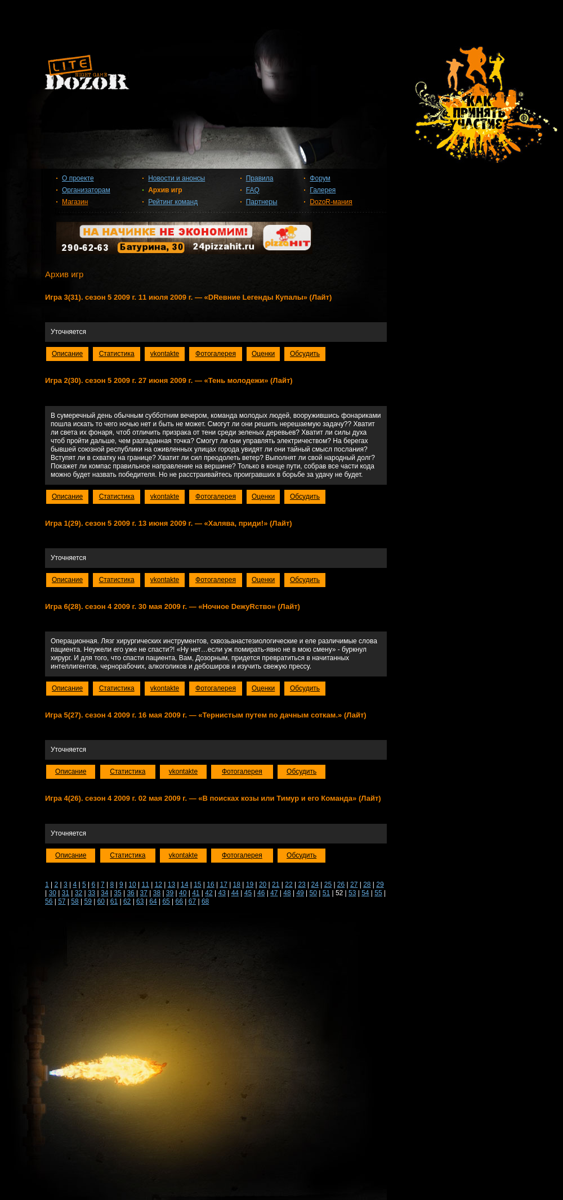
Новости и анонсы (176, 178)
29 (379, 884)
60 (101, 901)
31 (65, 893)
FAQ (253, 190)
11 (145, 884)
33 (91, 893)
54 (365, 893)
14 (184, 884)
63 (140, 901)
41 (195, 893)
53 (352, 893)
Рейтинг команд (173, 202)
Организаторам (86, 190)
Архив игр (165, 190)
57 (61, 901)
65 (165, 901)
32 (78, 893)
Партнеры (262, 202)
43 (221, 893)
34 (104, 893)
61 (114, 901)
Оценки (263, 354)
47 (274, 893)
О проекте (78, 178)
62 (127, 901)
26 (341, 884)
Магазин (75, 202)
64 (153, 901)
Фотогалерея (215, 354)
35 (117, 893)
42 (208, 893)
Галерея (323, 190)
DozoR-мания (331, 202)
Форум (320, 178)
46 (261, 893)
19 (249, 884)
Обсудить (305, 354)
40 (182, 893)
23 (301, 884)
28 (366, 884)
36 (130, 893)
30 (52, 893)
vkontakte (164, 354)
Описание (67, 354)
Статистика (117, 354)
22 (288, 884)
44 (235, 893)
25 (328, 884)
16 (210, 884)
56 (48, 901)
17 (223, 884)
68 (205, 901)
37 (144, 893)
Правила (260, 178)
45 (248, 893)
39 (169, 893)
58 (74, 901)
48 (287, 893)
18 (236, 884)
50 (313, 893)
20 (262, 884)
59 (87, 901)
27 (354, 884)
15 (197, 884)
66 (179, 901)
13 (171, 884)
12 (158, 884)
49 (299, 893)
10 (132, 884)
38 (156, 893)
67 (192, 901)
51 (326, 893)
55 (378, 893)
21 (275, 884)
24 (315, 884)
